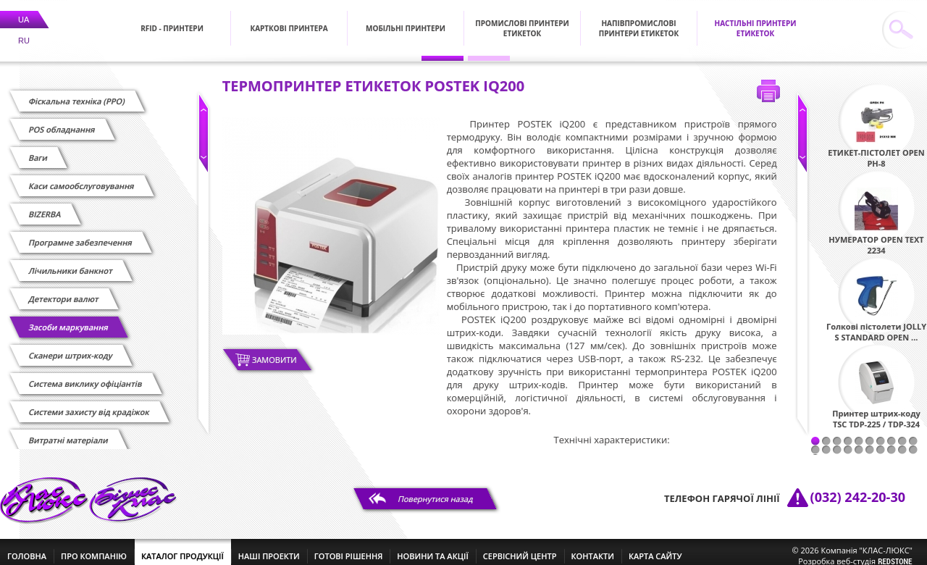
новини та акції (432, 547)
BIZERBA (45, 205)
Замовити (274, 351)
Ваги (38, 148)
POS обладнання (62, 120)
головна (26, 547)
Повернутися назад (435, 490)
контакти (592, 547)
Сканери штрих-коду (71, 346)
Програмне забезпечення (80, 233)
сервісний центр (520, 547)
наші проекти (269, 547)
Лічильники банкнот (71, 261)
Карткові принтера (288, 19)
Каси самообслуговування (81, 177)
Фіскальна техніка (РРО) (77, 92)
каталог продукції (182, 547)
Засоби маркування (68, 318)
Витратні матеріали (68, 431)
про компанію (94, 547)
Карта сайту (655, 547)
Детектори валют (64, 290)
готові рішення (348, 547)
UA (23, 11)
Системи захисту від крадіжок (89, 403)
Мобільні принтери (405, 19)
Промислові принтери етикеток (522, 19)
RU (24, 32)
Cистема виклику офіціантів (85, 374)
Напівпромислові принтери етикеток (639, 19)
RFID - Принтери (172, 19)
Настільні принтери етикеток (756, 19)
